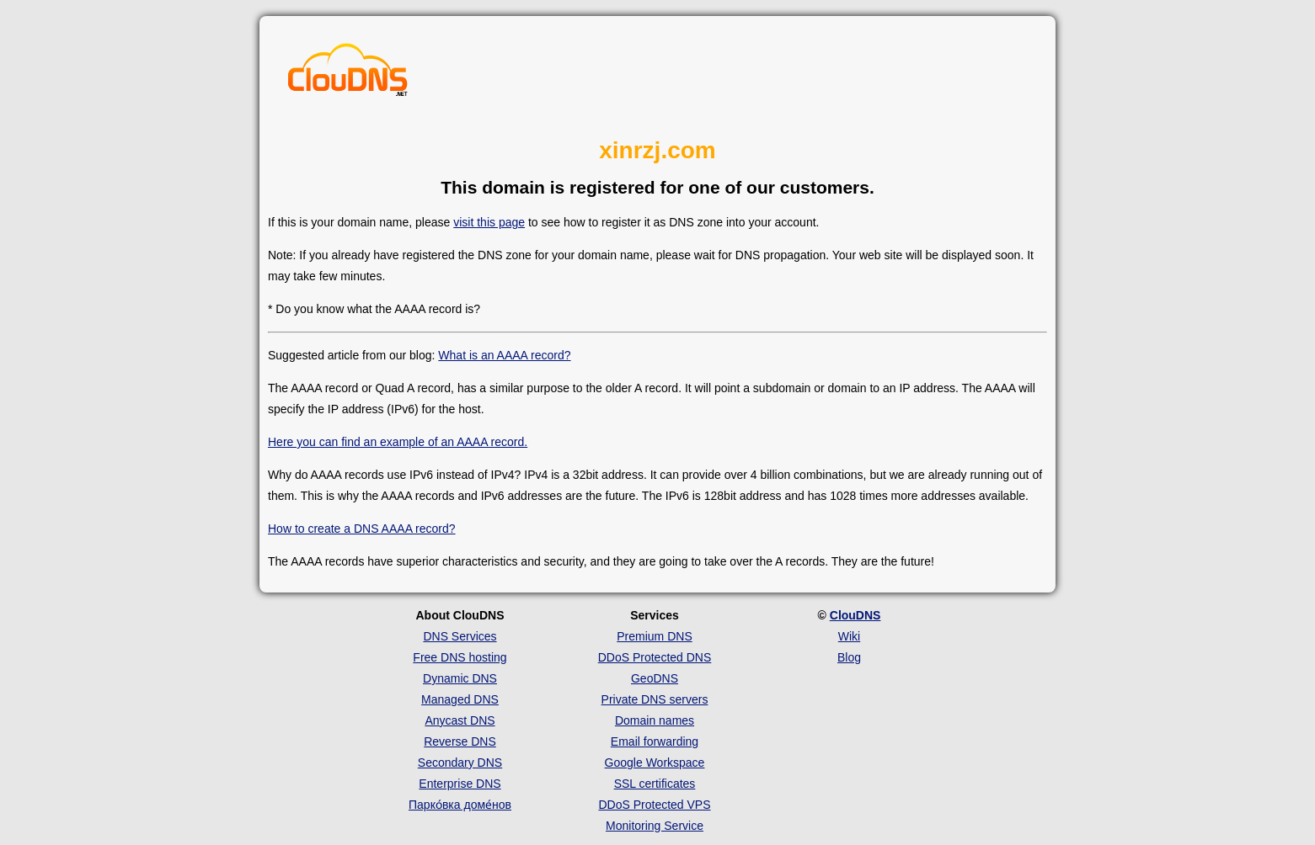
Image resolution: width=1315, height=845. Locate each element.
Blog (849, 657)
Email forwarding (654, 741)
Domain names (654, 720)
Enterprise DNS (459, 783)
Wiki (849, 636)
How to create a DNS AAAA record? (362, 528)
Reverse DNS (460, 741)
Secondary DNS (460, 762)
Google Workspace (655, 762)
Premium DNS (654, 636)
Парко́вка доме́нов (460, 804)
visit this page (489, 222)
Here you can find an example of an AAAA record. (397, 442)
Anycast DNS (459, 720)
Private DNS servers (654, 699)
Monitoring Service (654, 825)
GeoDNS (654, 678)
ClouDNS (855, 615)
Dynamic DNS (460, 678)
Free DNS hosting (459, 657)
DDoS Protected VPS (654, 804)
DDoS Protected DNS (655, 657)
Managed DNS (460, 699)
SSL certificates (655, 783)
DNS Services (459, 636)
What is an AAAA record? (504, 355)
